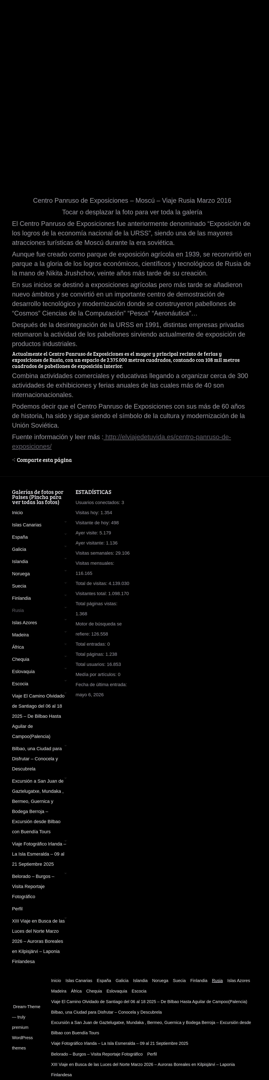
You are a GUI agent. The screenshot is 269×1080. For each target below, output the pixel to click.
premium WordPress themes (22, 1037)
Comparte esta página (44, 459)
